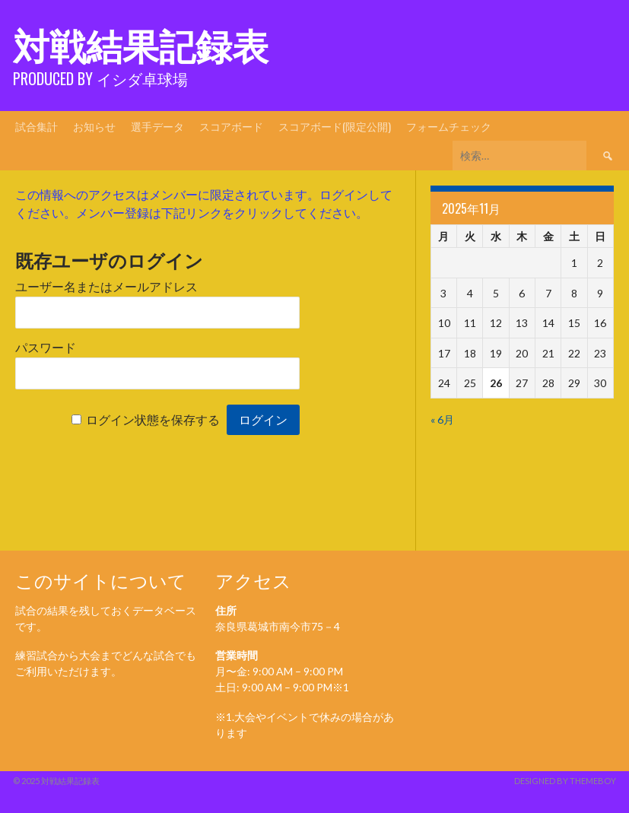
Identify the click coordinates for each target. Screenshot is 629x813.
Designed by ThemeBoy (565, 781)
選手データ (157, 126)
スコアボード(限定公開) (334, 126)
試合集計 (36, 126)
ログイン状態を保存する (153, 420)
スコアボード (231, 126)
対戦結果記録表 (140, 44)
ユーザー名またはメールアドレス (106, 287)
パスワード (45, 347)
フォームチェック (448, 126)
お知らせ (94, 126)
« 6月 (442, 419)
